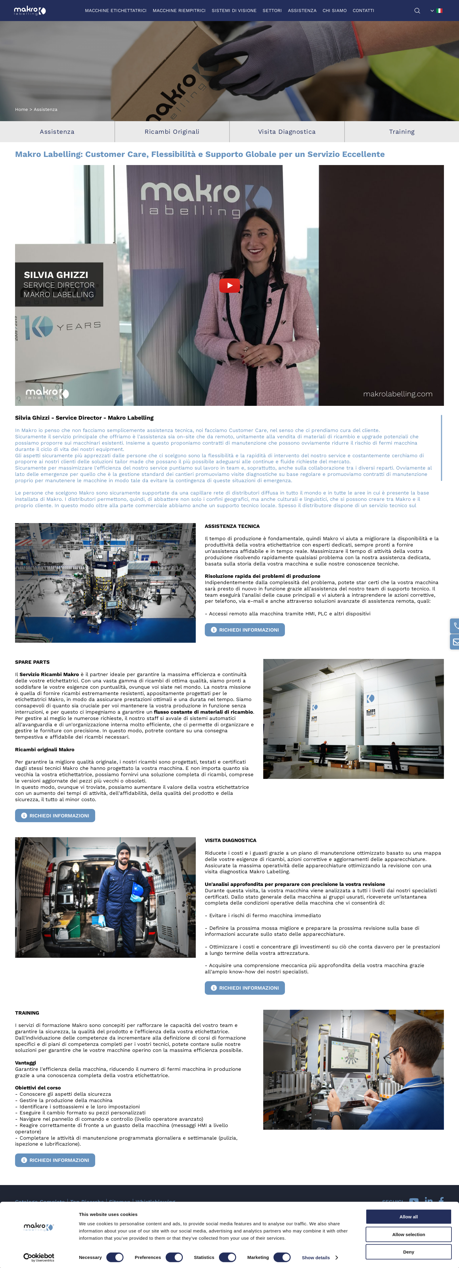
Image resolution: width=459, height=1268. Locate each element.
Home (21, 109)
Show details (316, 1256)
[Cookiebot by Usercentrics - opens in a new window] (39, 1256)
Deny (408, 1250)
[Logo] (31, 11)
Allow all (409, 1215)
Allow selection (408, 1233)
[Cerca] (420, 11)
